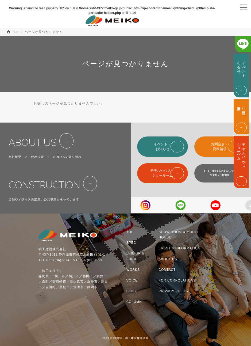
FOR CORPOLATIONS (177, 280)
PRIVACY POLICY (174, 291)
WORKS (133, 270)
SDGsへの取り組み (67, 156)
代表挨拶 (37, 156)
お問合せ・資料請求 (219, 146)
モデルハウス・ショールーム (162, 173)
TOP (130, 232)
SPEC (131, 243)
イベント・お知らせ (162, 146)
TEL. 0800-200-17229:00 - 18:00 (219, 173)
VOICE (132, 280)
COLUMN (134, 302)
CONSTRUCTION (44, 185)
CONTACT (167, 270)
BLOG (131, 291)
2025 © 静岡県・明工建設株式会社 (125, 338)
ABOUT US (32, 142)
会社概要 (15, 156)
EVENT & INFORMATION (179, 248)
